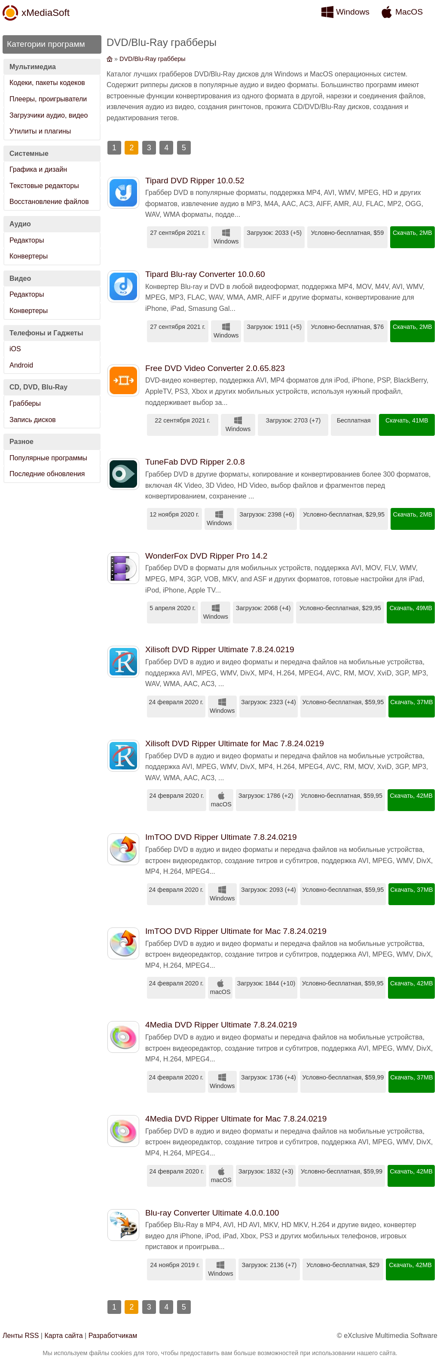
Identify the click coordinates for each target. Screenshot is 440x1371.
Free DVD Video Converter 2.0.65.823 (215, 368)
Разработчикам (113, 1335)
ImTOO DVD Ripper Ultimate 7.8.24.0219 (221, 837)
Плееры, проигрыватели (48, 99)
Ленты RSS (21, 1335)
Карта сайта (63, 1335)
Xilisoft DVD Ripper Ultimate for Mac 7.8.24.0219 (234, 743)
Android (21, 365)
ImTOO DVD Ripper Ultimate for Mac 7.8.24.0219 (236, 931)
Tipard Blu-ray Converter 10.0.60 (205, 274)
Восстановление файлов (49, 201)
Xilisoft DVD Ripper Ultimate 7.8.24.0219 (219, 649)
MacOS (409, 11)
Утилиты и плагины (40, 131)
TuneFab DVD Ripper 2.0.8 (195, 461)
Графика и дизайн (38, 169)
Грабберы (25, 403)
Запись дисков (32, 419)
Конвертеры (28, 256)
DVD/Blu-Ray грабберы (152, 58)
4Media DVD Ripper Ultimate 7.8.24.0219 (221, 1024)
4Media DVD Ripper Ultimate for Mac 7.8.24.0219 (236, 1118)
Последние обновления (47, 473)
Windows (353, 11)
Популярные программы (48, 458)
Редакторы (26, 240)
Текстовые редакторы (44, 185)
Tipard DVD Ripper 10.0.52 (194, 180)
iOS (15, 349)
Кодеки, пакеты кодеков (47, 82)
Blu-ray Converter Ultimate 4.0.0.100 (212, 1212)
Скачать (404, 232)
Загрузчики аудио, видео (48, 115)
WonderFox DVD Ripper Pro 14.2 (206, 555)
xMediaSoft (45, 12)
